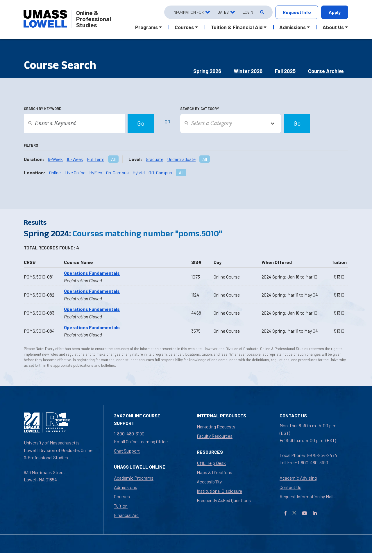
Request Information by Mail (306, 496)
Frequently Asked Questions (224, 500)
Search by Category (199, 108)
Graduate (154, 159)
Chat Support (127, 450)
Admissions (125, 487)
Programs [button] (146, 27)
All (113, 159)
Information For (188, 12)
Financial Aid (126, 515)
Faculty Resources (215, 436)
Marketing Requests (216, 426)
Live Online (75, 172)
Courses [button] (184, 27)
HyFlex (95, 172)
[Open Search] (261, 12)
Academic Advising (298, 478)
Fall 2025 (285, 71)
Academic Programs (133, 478)
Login (248, 12)
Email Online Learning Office (141, 441)
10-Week (75, 159)
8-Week (55, 159)
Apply (335, 12)
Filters (31, 145)
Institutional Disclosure (219, 491)
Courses (122, 496)
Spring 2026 (207, 71)
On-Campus (117, 172)
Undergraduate (181, 159)
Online (55, 172)
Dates (223, 12)
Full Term (95, 159)
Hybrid (139, 172)
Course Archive (326, 71)
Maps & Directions (214, 472)
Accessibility (209, 481)
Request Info (297, 12)
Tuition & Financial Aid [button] (236, 27)
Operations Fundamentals (92, 273)
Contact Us (290, 487)
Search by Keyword (42, 108)
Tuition (121, 505)
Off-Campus (160, 172)
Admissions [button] (292, 27)
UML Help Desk (211, 463)
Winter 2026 (248, 71)
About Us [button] (333, 27)
